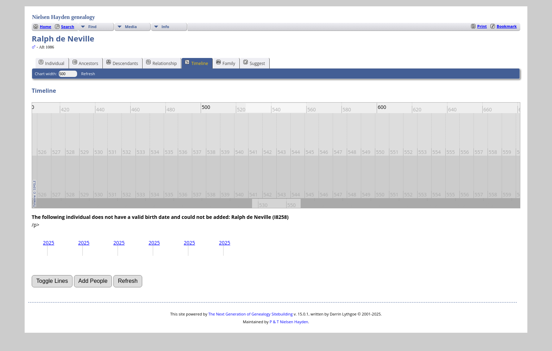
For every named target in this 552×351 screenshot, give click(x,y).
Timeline (196, 62)
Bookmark (507, 26)
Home (45, 26)
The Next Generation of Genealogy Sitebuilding (250, 314)
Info (165, 26)
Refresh (88, 73)
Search (67, 26)
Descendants (122, 62)
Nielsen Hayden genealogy (63, 17)
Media (131, 26)
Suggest (254, 62)
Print (482, 26)
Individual (51, 62)
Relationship (161, 62)
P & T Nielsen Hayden (289, 321)
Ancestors (85, 62)
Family (225, 62)
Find (92, 26)
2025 (48, 242)
